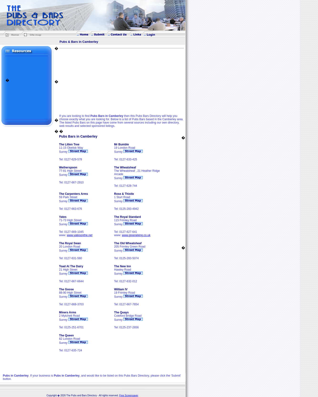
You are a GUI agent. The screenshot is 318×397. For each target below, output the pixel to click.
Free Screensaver (128, 395)
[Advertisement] (26, 66)
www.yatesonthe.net (79, 235)
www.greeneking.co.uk (136, 235)
